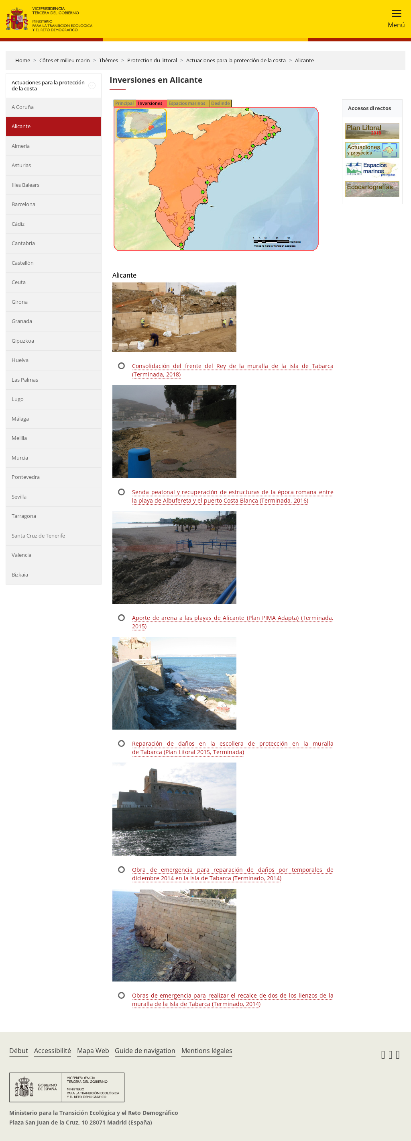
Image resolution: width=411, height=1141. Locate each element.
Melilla (19, 438)
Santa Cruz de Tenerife (38, 535)
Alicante (304, 60)
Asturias (21, 165)
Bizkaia (20, 574)
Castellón (23, 262)
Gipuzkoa (23, 340)
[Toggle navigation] (394, 19)
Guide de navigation (145, 1050)
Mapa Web (93, 1050)
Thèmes (108, 60)
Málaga (20, 418)
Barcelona (23, 204)
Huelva (20, 360)
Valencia (21, 554)
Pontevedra (26, 477)
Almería (21, 145)
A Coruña (23, 106)
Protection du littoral (152, 60)
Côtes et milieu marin (64, 60)
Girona (20, 301)
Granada (22, 321)
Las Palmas (25, 379)
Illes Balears (25, 184)
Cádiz (18, 223)
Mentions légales (206, 1050)
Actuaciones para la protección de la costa (236, 60)
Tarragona (24, 515)
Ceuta (19, 282)
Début (18, 1050)
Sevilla (19, 496)
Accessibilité (52, 1050)
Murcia (20, 457)
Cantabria (23, 243)
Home (22, 60)
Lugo (18, 399)
